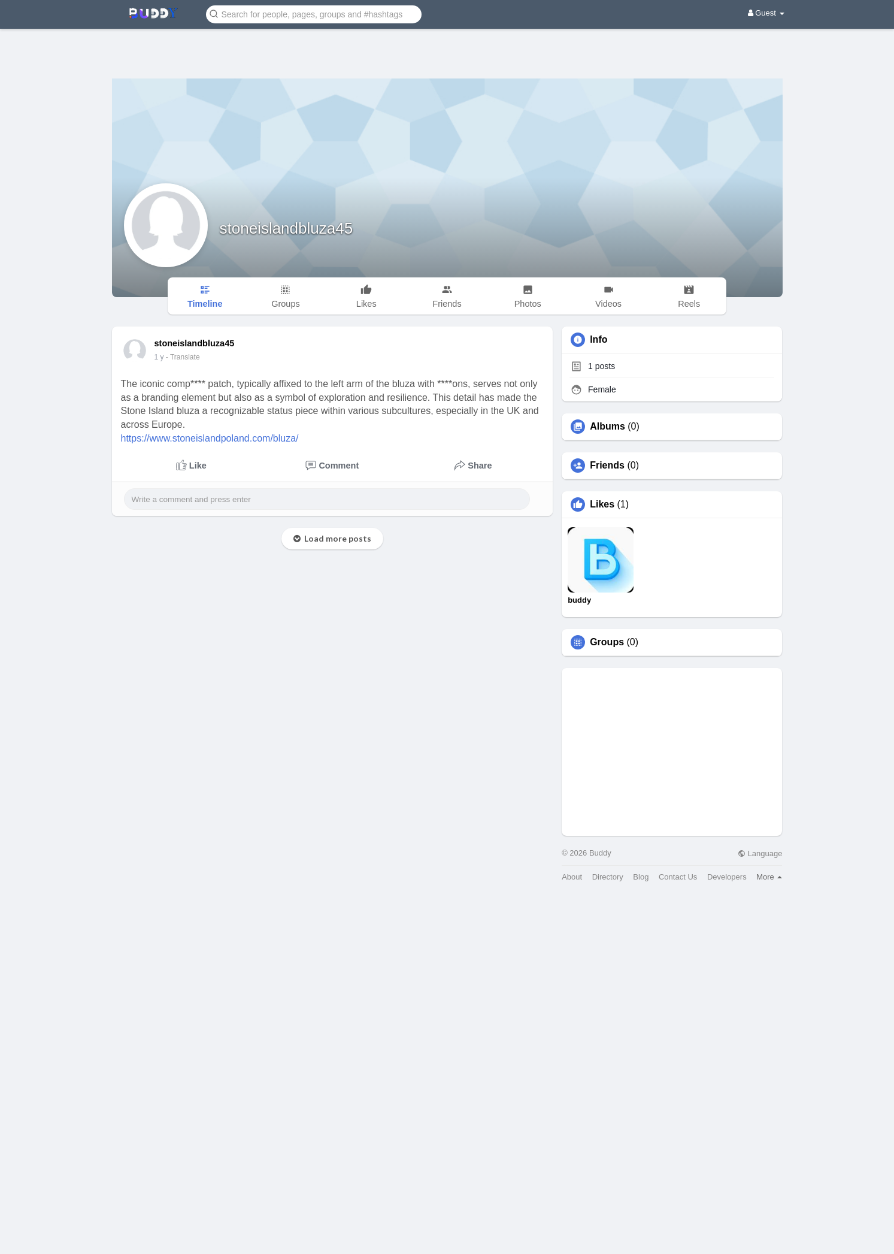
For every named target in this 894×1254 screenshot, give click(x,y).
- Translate (183, 357)
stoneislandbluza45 (286, 228)
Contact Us (678, 877)
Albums (607, 426)
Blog (640, 877)
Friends (607, 465)
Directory (607, 877)
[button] (314, 13)
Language (760, 853)
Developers (727, 877)
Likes (602, 504)
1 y (159, 357)
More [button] (769, 876)
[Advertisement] (447, 45)
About (572, 877)
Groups (607, 642)
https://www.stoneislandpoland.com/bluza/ (210, 438)
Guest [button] (766, 12)
